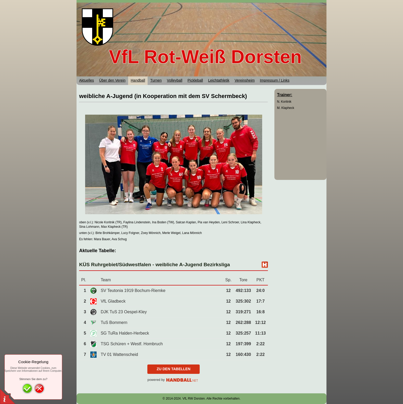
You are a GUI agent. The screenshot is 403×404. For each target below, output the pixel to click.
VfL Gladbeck (113, 301)
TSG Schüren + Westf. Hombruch (132, 344)
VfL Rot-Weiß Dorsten (205, 56)
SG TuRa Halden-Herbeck (125, 333)
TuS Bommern (114, 322)
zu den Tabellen (174, 369)
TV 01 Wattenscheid (119, 354)
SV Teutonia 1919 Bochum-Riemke (133, 290)
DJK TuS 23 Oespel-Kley (124, 312)
